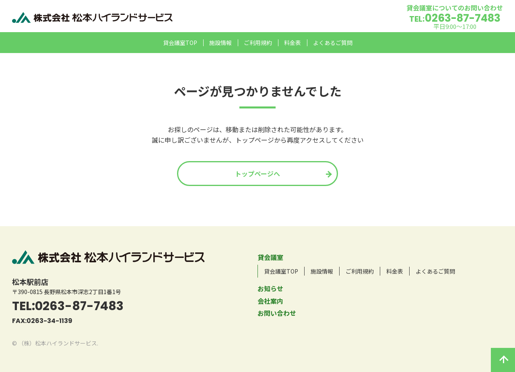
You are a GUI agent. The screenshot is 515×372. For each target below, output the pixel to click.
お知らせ (270, 288)
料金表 (292, 43)
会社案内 (270, 301)
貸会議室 (270, 257)
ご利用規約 (258, 43)
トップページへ (257, 173)
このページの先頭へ (503, 360)
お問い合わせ (277, 313)
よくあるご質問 (332, 43)
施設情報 (220, 43)
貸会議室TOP (180, 43)
